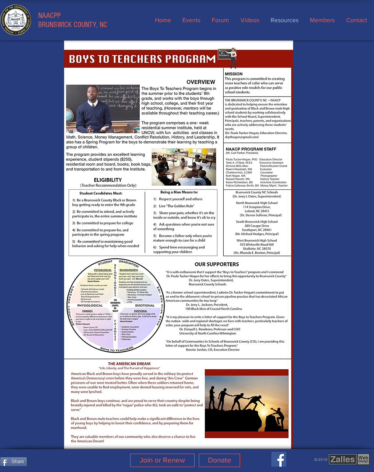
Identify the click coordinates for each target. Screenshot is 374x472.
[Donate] (219, 460)
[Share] (13, 461)
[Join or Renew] (162, 460)
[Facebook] (278, 459)
